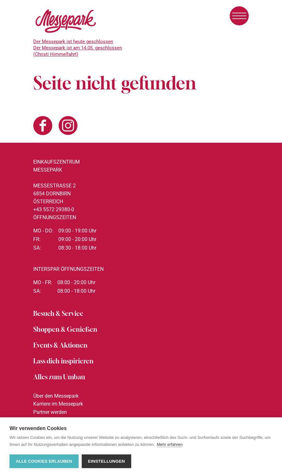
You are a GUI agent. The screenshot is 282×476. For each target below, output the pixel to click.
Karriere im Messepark (58, 404)
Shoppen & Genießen (65, 329)
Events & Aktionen (60, 345)
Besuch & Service (58, 313)
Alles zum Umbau (59, 377)
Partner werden (50, 412)
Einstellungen (106, 461)
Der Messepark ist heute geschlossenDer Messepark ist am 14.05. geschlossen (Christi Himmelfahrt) (77, 48)
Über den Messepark (56, 396)
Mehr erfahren (170, 444)
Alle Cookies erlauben (44, 461)
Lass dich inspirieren (63, 361)
